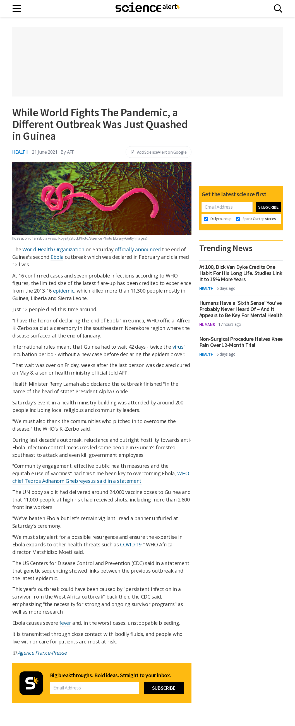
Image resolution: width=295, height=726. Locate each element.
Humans (207, 324)
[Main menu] (17, 8)
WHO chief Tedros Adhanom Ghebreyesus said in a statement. (100, 477)
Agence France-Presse (42, 652)
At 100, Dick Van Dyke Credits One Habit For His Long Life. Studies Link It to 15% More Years (240, 273)
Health (20, 152)
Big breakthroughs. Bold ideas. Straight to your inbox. (110, 675)
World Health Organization (53, 249)
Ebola (57, 257)
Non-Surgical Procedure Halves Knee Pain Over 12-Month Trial (241, 342)
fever (65, 622)
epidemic (63, 290)
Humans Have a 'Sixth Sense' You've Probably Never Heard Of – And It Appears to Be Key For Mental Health (241, 309)
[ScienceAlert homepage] (148, 8)
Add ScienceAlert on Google (158, 152)
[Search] (278, 8)
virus (178, 346)
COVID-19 (130, 544)
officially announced (138, 249)
